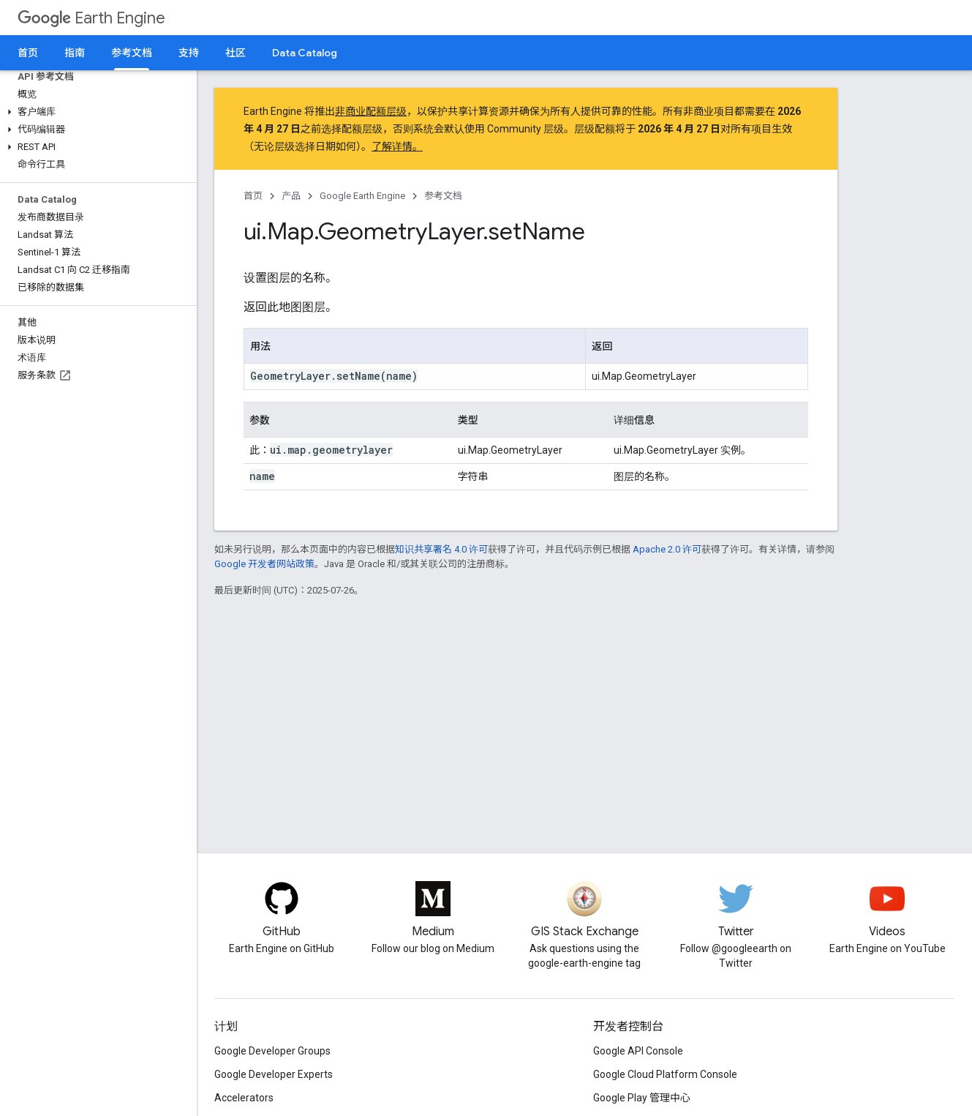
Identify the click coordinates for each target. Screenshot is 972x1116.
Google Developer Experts (273, 1074)
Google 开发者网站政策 (264, 563)
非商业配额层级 (371, 111)
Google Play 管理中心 (641, 1098)
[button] (95, 112)
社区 (235, 52)
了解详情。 (397, 146)
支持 (188, 52)
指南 (74, 52)
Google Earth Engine (362, 195)
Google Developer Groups (272, 1051)
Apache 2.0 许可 (667, 549)
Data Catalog (304, 52)
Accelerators (244, 1098)
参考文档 (443, 195)
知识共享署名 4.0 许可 (441, 549)
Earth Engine (91, 18)
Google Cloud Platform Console (665, 1074)
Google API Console (638, 1051)
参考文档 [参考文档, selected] (131, 52)
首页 (28, 52)
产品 (291, 195)
